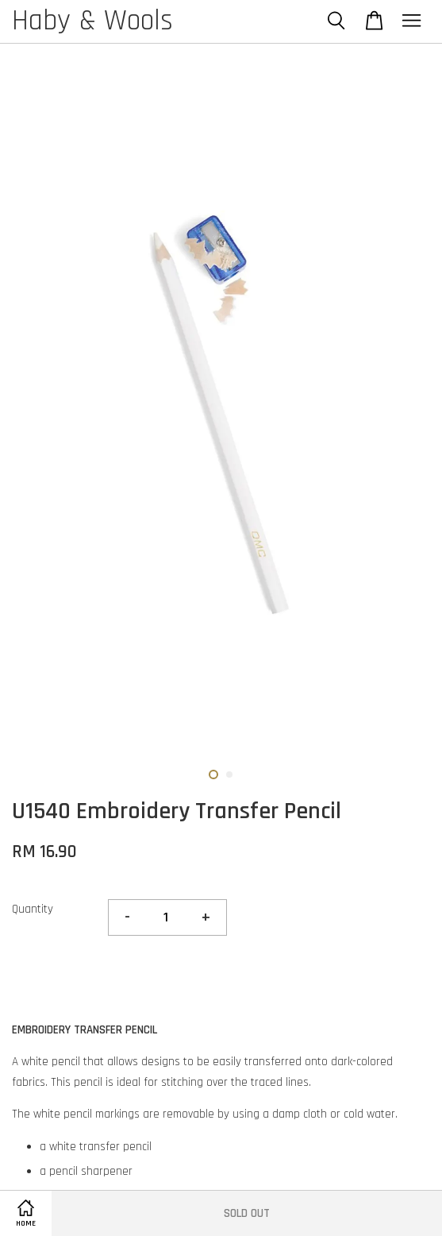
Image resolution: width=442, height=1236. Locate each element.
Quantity (32, 909)
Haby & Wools (92, 21)
